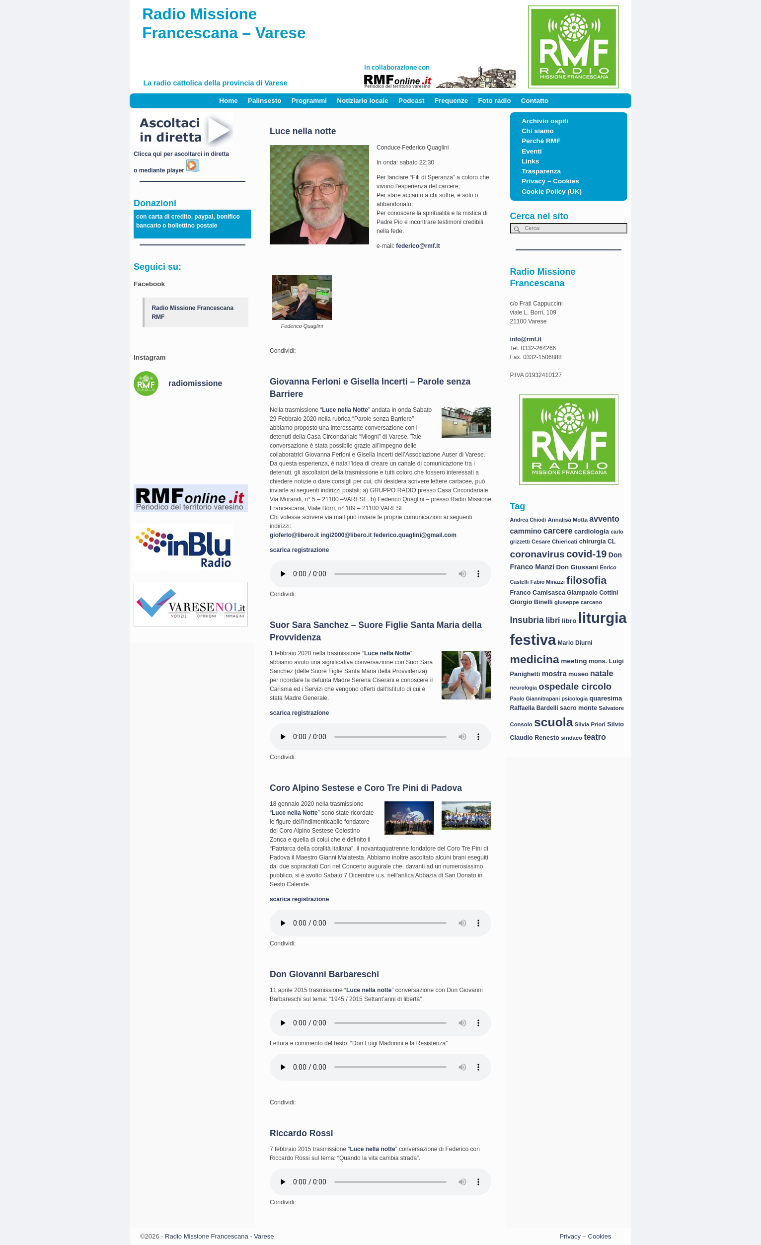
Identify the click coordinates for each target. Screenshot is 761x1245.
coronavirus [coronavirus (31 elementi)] (537, 554)
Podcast (411, 100)
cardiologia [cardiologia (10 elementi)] (591, 531)
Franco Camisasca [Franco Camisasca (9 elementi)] (537, 592)
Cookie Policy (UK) (552, 191)
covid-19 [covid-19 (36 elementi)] (586, 553)
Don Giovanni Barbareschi (324, 974)
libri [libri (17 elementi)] (552, 620)
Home (228, 100)
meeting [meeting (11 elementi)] (574, 661)
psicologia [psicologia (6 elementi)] (575, 698)
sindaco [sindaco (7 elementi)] (571, 738)
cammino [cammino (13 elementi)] (526, 531)
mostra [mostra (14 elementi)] (554, 673)
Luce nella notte (303, 131)
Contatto (534, 100)
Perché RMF (541, 141)
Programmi (309, 100)
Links (530, 161)
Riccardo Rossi (301, 1133)
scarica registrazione (299, 549)
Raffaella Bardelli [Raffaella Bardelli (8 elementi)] (534, 707)
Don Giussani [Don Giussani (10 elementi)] (577, 567)
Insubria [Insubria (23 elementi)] (527, 620)
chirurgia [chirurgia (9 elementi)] (592, 541)
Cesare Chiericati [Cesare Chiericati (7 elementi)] (554, 542)
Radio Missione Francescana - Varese (219, 1236)
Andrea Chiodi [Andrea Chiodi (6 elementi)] (528, 520)
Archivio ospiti (545, 121)
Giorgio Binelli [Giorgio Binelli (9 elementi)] (531, 602)
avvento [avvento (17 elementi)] (604, 519)
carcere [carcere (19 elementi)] (558, 531)
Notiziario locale (362, 100)
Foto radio (494, 100)
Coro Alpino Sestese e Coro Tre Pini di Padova (366, 788)
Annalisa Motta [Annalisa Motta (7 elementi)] (568, 520)
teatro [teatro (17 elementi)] (595, 737)
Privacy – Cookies (550, 181)
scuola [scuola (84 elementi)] (553, 722)
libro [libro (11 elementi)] (569, 620)
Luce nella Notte (345, 409)
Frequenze (451, 100)
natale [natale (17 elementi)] (601, 673)
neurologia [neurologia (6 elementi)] (523, 688)
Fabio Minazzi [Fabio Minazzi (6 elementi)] (548, 582)
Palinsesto (265, 100)
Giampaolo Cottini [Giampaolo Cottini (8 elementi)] (592, 592)
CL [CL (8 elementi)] (611, 541)
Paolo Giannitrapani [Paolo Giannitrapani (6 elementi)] (535, 698)
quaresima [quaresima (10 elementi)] (606, 698)
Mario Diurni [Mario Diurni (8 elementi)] (575, 642)
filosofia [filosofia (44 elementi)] (586, 580)
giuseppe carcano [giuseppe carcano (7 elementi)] (578, 602)
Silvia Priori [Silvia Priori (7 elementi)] (590, 724)
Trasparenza (541, 171)
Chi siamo (538, 131)
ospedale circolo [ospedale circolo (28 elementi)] (574, 686)
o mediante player (167, 170)
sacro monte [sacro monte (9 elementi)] (578, 707)
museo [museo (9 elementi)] (578, 674)
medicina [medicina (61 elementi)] (534, 659)
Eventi (532, 151)
